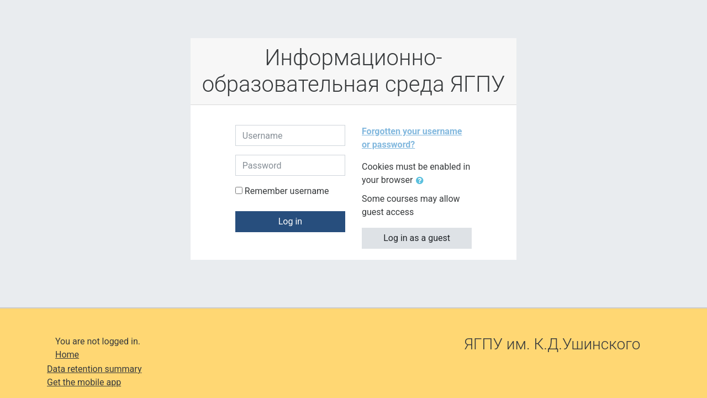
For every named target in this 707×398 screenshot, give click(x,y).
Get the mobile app (84, 382)
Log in (290, 221)
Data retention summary (94, 369)
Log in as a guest (416, 238)
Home (67, 354)
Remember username (287, 191)
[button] (422, 181)
